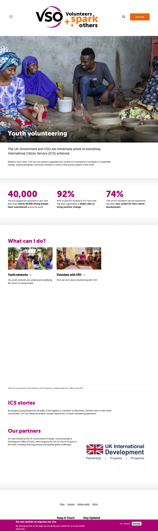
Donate (139, 16)
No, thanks (125, 523)
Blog (62, 504)
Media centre (84, 504)
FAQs (95, 504)
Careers (71, 504)
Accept (136, 523)
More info (20, 529)
